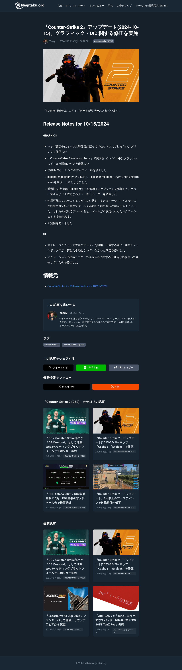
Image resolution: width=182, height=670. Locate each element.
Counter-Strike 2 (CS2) (103, 41)
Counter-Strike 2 (52, 345)
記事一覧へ (77, 313)
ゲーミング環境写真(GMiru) (152, 5)
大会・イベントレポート (71, 5)
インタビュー (96, 5)
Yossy (63, 312)
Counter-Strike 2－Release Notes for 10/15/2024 (77, 286)
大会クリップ (124, 5)
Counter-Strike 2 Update (73, 345)
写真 (110, 5)
